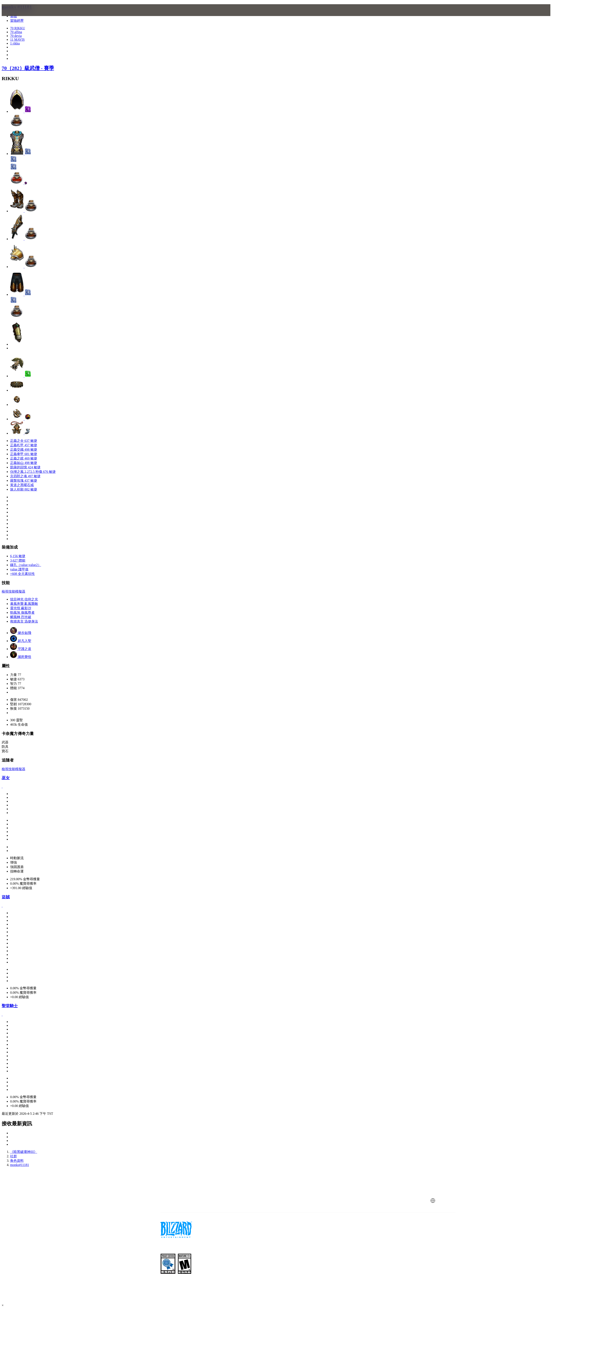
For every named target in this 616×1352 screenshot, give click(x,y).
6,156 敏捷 (17, 556)
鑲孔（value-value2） (25, 565)
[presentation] (52, 15)
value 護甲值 (19, 569)
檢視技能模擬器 (13, 591)
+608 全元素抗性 (22, 574)
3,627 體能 (17, 560)
